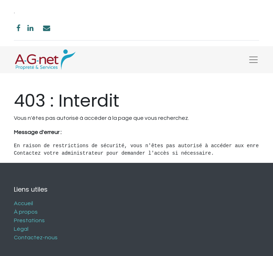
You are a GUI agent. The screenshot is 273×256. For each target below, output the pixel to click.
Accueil (23, 203)
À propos (26, 212)
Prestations (29, 220)
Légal (21, 229)
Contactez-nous (36, 237)
